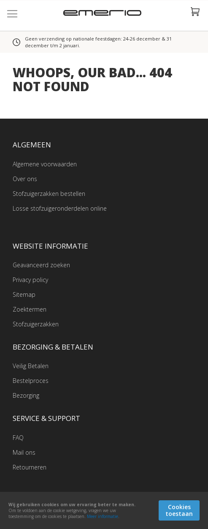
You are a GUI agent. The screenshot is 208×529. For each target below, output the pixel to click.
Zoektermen (29, 309)
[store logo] (104, 13)
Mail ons (24, 452)
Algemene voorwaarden (45, 164)
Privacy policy (30, 280)
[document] (104, 510)
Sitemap (24, 294)
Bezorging (26, 395)
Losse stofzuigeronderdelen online (60, 208)
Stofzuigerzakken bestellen (49, 194)
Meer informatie (102, 516)
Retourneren (29, 467)
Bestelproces (31, 381)
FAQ (18, 438)
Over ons (25, 179)
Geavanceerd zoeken (41, 265)
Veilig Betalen (31, 366)
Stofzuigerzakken (36, 324)
